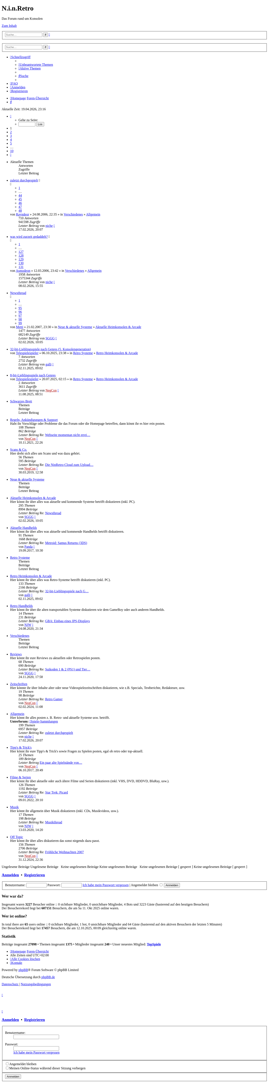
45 (20, 199)
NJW (27, 625)
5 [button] (11, 143)
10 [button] (11, 151)
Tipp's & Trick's (21, 747)
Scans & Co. (18, 449)
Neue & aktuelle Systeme (75, 327)
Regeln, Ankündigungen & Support (34, 420)
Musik (14, 807)
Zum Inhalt (9, 26)
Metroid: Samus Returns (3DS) (66, 543)
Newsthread (18, 293)
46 (20, 203)
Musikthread (53, 822)
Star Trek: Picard (56, 792)
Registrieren (34, 875)
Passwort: (11, 1044)
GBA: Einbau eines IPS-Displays (67, 621)
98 (20, 319)
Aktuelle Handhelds (23, 528)
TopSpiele (154, 944)
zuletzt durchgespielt (24, 180)
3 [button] (11, 136)
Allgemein (93, 214)
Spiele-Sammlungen (43, 721)
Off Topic (16, 837)
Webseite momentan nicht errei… (67, 435)
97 (20, 315)
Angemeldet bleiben (146, 885)
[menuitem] (35, 64)
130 (21, 263)
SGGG (50, 338)
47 (20, 207)
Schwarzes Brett (21, 401)
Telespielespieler (27, 353)
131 (21, 267)
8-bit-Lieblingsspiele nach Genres (33, 375)
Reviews (16, 654)
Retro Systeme (83, 353)
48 (20, 210)
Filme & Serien (20, 777)
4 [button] (11, 139)
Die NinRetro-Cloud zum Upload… (69, 465)
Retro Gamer (54, 699)
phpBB (23, 970)
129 (21, 259)
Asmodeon (23, 270)
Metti (19, 327)
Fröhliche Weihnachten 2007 (64, 852)
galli (48, 364)
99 (20, 323)
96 (20, 312)
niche (49, 225)
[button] (10, 116)
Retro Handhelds (21, 606)
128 (21, 255)
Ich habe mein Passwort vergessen (106, 885)
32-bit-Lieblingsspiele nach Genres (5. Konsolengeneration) (50, 349)
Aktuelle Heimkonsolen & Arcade (118, 327)
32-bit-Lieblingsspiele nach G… (67, 591)
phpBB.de (48, 977)
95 (20, 308)
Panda (28, 546)
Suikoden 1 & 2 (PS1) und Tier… (67, 669)
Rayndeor (22, 214)
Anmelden (10, 875)
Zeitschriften (18, 684)
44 (20, 195)
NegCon (51, 390)
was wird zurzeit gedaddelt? (29, 236)
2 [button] (11, 132)
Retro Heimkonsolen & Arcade (117, 353)
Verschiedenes (73, 214)
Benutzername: (15, 1032)
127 (21, 252)
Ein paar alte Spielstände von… (61, 762)
